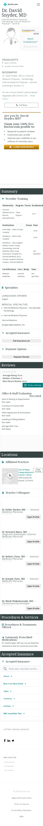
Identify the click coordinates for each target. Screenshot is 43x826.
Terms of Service (21, 804)
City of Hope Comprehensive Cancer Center (25, 472)
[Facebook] (4, 740)
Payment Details (21, 357)
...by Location (8, 770)
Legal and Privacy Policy (21, 798)
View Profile (38, 470)
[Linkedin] (8, 740)
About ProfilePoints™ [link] (30, 40)
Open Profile (33, 517)
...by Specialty (8, 766)
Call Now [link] (21, 105)
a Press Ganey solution (16, 729)
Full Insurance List (21, 341)
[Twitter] (12, 740)
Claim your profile (21, 147)
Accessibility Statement (21, 810)
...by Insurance (8, 762)
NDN (21, 816)
